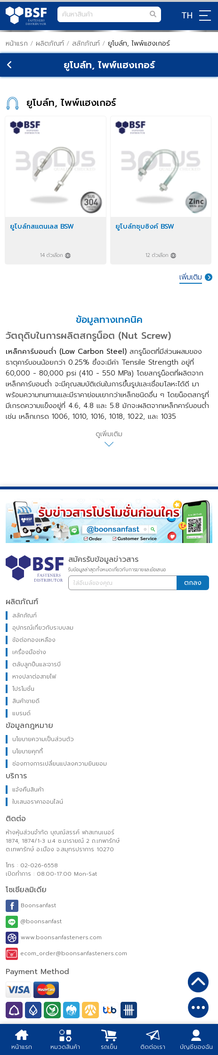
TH (187, 15)
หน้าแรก (17, 43)
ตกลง (193, 583)
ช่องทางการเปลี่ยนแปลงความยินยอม (59, 763)
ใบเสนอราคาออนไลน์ (37, 802)
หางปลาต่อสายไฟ (34, 676)
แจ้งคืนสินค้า (28, 789)
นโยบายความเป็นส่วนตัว (43, 739)
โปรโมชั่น (23, 689)
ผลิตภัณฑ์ (50, 43)
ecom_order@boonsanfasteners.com (66, 954)
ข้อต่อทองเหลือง (34, 640)
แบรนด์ (21, 713)
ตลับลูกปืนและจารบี (36, 664)
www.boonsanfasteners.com (54, 938)
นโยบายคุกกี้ (27, 751)
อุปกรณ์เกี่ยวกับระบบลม (42, 627)
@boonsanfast (34, 922)
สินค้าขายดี (26, 701)
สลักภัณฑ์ (87, 43)
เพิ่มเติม (190, 277)
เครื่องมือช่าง (29, 652)
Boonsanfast (31, 906)
